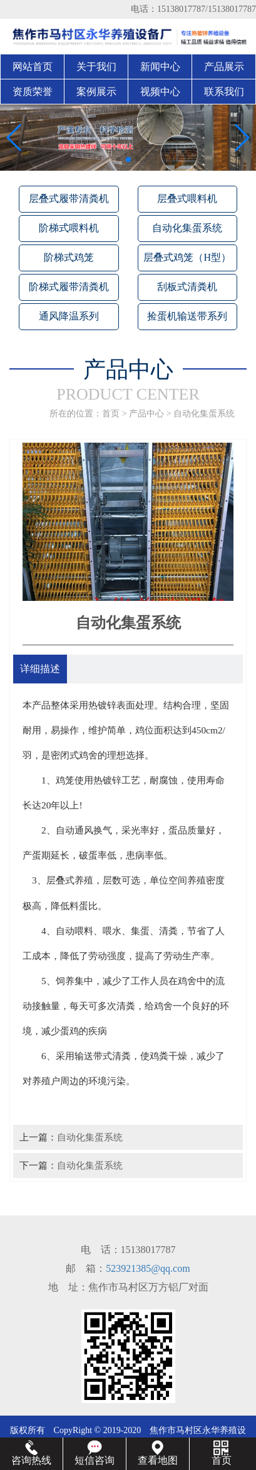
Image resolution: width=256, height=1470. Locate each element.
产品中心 (146, 413)
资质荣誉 (33, 91)
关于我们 (96, 66)
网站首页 (33, 66)
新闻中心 (160, 66)
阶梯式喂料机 (69, 228)
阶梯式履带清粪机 (69, 286)
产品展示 (224, 66)
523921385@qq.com (148, 1268)
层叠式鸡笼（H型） (187, 257)
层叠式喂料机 (187, 198)
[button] (118, 159)
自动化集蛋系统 (187, 228)
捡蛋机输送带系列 (187, 316)
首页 (111, 413)
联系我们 (224, 91)
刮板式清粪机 (187, 286)
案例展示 (96, 91)
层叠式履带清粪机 (69, 198)
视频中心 (160, 91)
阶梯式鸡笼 (69, 257)
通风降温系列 (69, 316)
